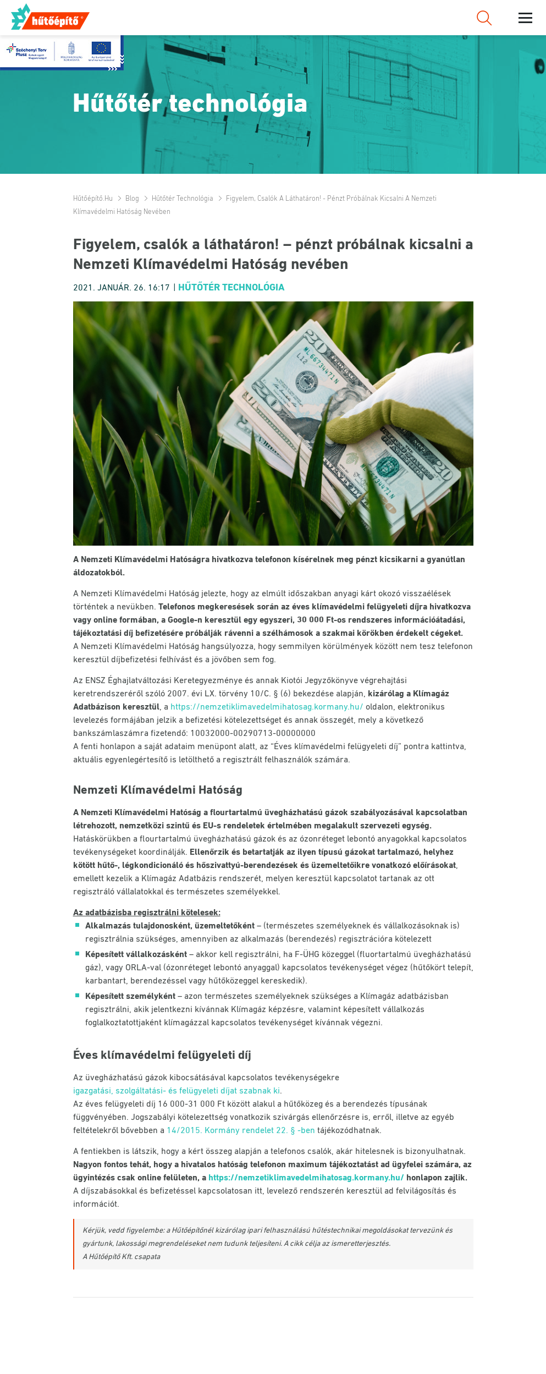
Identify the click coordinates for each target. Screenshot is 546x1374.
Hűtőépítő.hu (51, 16)
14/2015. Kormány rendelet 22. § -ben (241, 1130)
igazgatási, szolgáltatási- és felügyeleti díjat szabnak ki (176, 1091)
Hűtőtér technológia (182, 198)
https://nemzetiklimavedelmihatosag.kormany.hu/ (266, 707)
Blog (132, 198)
